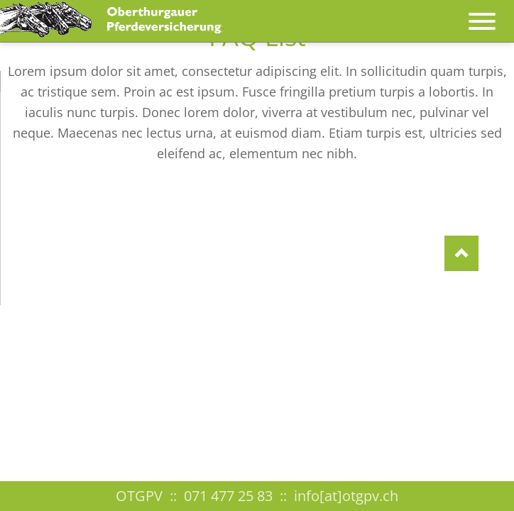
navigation (482, 14)
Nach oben (461, 253)
